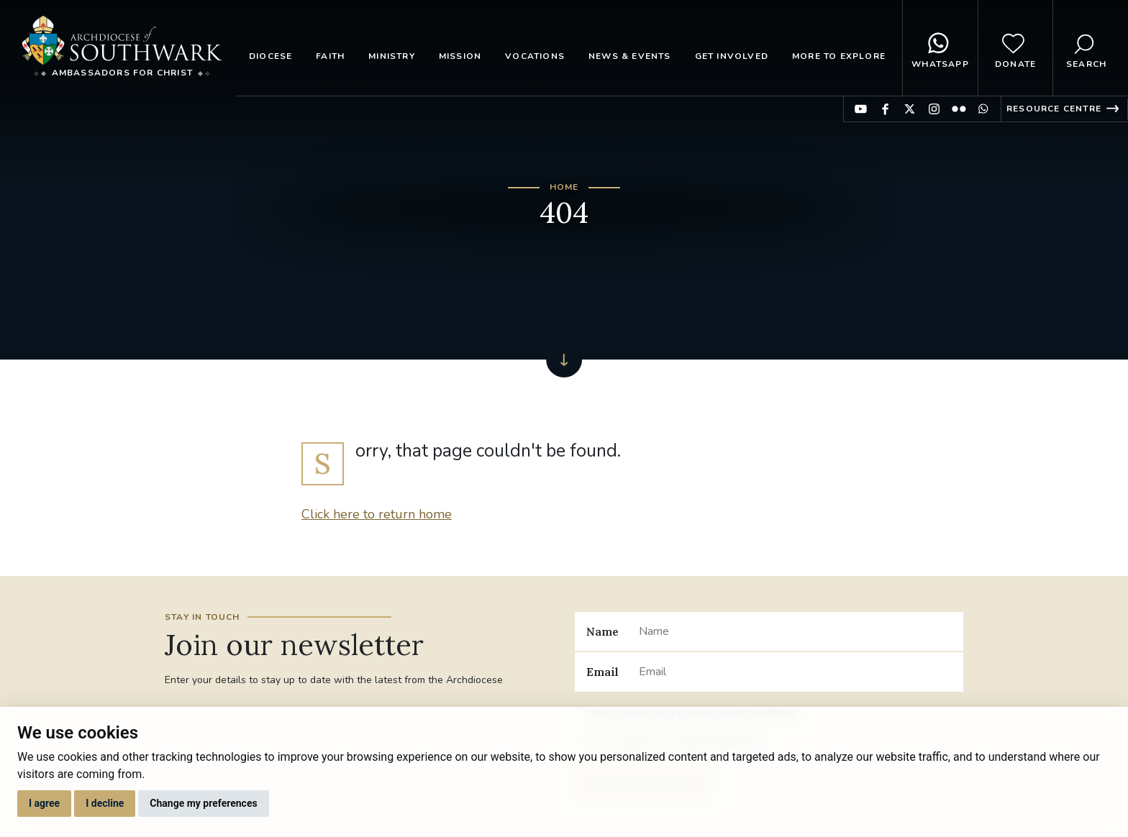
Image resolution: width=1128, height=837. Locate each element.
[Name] (795, 631)
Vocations (535, 56)
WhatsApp (940, 48)
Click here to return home (376, 514)
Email (602, 671)
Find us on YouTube (861, 109)
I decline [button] (105, 803)
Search (1086, 48)
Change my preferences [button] (203, 803)
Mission (460, 56)
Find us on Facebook (885, 109)
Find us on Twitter (910, 109)
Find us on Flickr (959, 109)
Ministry (391, 56)
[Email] (795, 671)
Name (602, 631)
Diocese (270, 56)
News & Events (629, 56)
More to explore (839, 56)
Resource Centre (1053, 108)
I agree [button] (44, 803)
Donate (1015, 48)
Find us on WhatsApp (983, 109)
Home (564, 187)
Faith (330, 56)
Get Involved (731, 56)
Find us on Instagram (934, 109)
